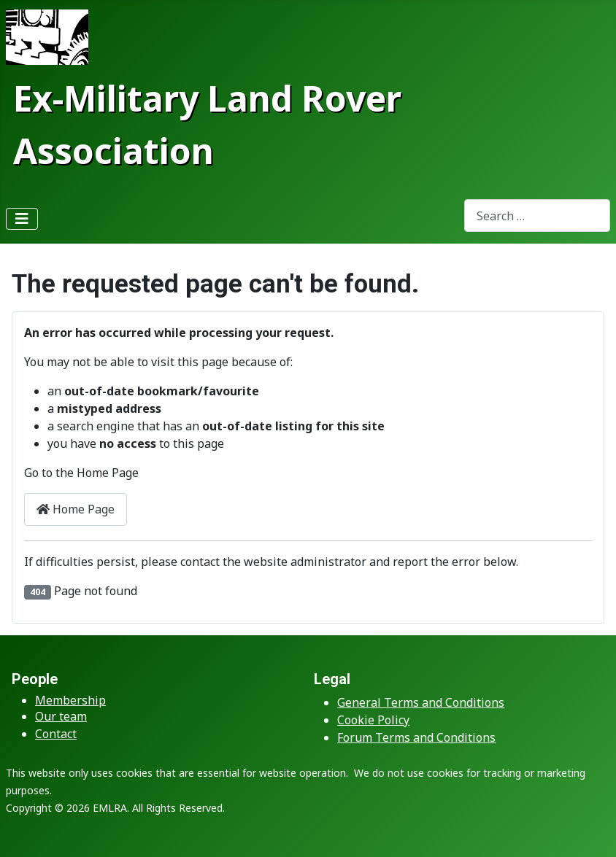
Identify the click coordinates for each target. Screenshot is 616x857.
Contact (56, 734)
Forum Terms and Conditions (416, 737)
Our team (61, 716)
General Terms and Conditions (420, 702)
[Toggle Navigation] (22, 219)
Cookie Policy (373, 720)
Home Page (75, 509)
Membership (70, 700)
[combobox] (537, 215)
